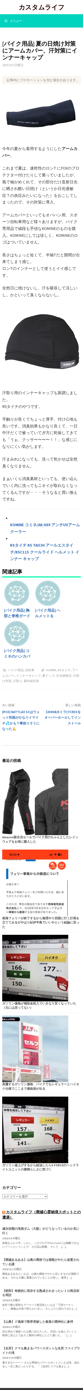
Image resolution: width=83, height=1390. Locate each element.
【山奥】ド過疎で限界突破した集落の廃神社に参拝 (37, 1322)
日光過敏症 (64, 676)
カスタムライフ (42, 7)
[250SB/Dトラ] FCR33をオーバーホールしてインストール (62, 717)
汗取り (17, 681)
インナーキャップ (28, 676)
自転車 (29, 670)
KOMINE (51, 670)
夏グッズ (48, 676)
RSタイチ (64, 670)
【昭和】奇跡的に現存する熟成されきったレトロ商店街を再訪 (40, 1293)
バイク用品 (16, 670)
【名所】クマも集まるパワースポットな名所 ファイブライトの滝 (41, 1350)
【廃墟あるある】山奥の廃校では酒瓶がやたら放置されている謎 (40, 1262)
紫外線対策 (31, 681)
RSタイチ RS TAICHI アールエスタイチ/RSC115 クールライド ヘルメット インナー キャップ (44, 552)
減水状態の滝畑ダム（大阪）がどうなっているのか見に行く (40, 1231)
